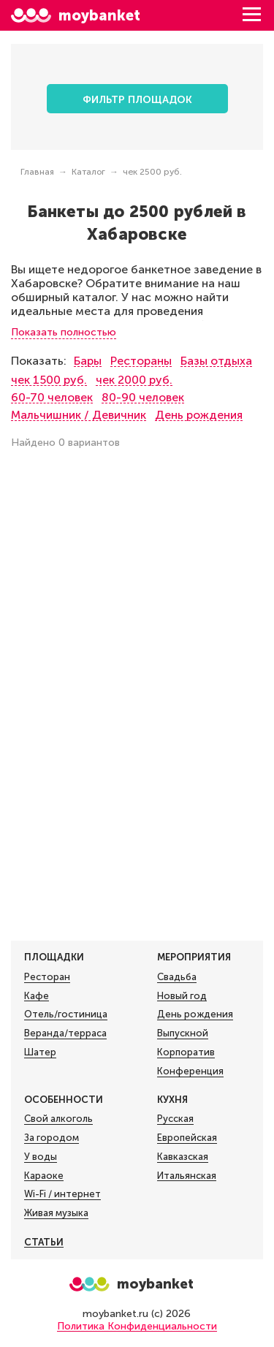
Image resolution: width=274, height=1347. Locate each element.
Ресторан (47, 977)
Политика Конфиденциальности (137, 1326)
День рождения (199, 415)
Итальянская (186, 1176)
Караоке (44, 1176)
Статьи (44, 1242)
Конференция (190, 1071)
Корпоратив (186, 1052)
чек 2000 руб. (134, 380)
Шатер (40, 1052)
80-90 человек (143, 397)
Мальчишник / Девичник (78, 415)
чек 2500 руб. (152, 172)
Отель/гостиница (65, 1014)
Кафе (36, 996)
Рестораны (141, 361)
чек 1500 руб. (49, 380)
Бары (88, 361)
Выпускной (182, 1033)
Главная (37, 172)
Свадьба (177, 977)
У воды (40, 1157)
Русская (175, 1119)
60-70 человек (52, 397)
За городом (51, 1138)
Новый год (182, 996)
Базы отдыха (216, 361)
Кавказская (182, 1157)
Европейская (187, 1138)
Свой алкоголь (58, 1119)
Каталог (88, 172)
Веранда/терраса (65, 1033)
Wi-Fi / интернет (62, 1194)
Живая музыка (56, 1213)
